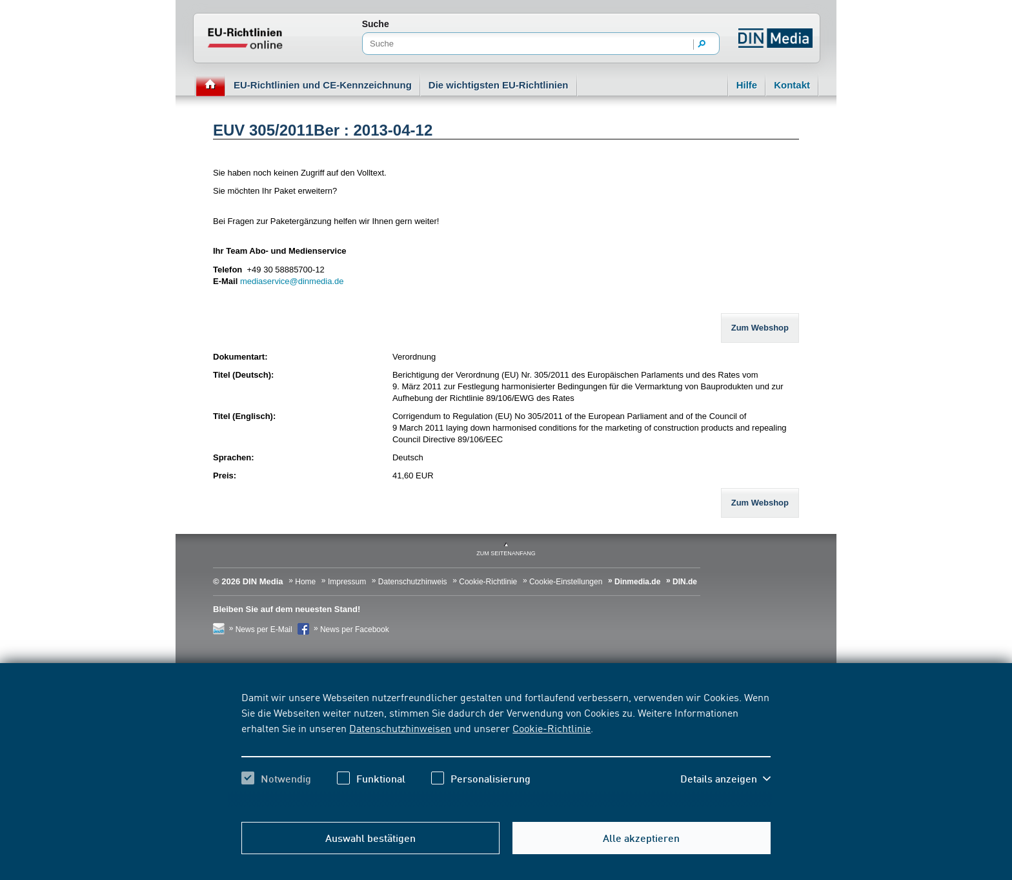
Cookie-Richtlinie (551, 728)
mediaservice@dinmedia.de (292, 281)
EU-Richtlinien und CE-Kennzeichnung (323, 84)
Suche (375, 24)
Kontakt (792, 84)
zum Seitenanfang (506, 553)
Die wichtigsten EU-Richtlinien (499, 84)
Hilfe (747, 84)
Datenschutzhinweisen (400, 728)
